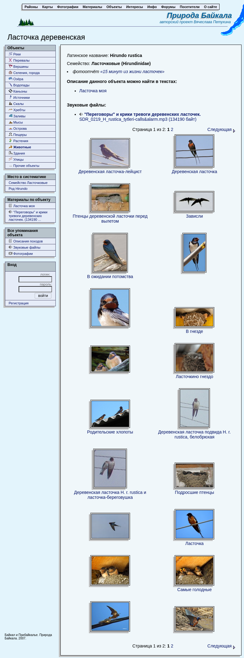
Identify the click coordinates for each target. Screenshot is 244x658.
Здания (17, 153)
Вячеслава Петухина (212, 22)
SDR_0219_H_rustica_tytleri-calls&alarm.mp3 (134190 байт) (140, 117)
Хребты (17, 110)
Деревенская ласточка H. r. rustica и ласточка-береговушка (110, 495)
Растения (18, 141)
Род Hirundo (18, 188)
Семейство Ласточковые (28, 183)
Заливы (17, 116)
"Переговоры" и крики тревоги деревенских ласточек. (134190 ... (28, 215)
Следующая (221, 129)
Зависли (194, 216)
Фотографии (21, 253)
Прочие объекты (24, 165)
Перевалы (19, 60)
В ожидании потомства (110, 276)
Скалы (16, 104)
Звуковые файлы (24, 247)
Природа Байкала (199, 15)
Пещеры (18, 135)
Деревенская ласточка (194, 171)
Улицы (16, 159)
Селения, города (24, 73)
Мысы (16, 122)
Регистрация (18, 303)
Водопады (19, 85)
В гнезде (194, 331)
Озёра (16, 79)
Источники (19, 97)
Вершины (18, 66)
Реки (15, 54)
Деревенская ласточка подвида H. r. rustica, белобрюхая (194, 434)
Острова (18, 128)
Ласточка (194, 543)
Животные (20, 147)
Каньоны (18, 91)
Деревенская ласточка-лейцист (110, 171)
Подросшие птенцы (194, 492)
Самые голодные (194, 589)
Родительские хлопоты (110, 431)
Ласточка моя (22, 206)
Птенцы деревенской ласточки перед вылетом (110, 219)
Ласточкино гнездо (194, 376)
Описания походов (26, 241)
